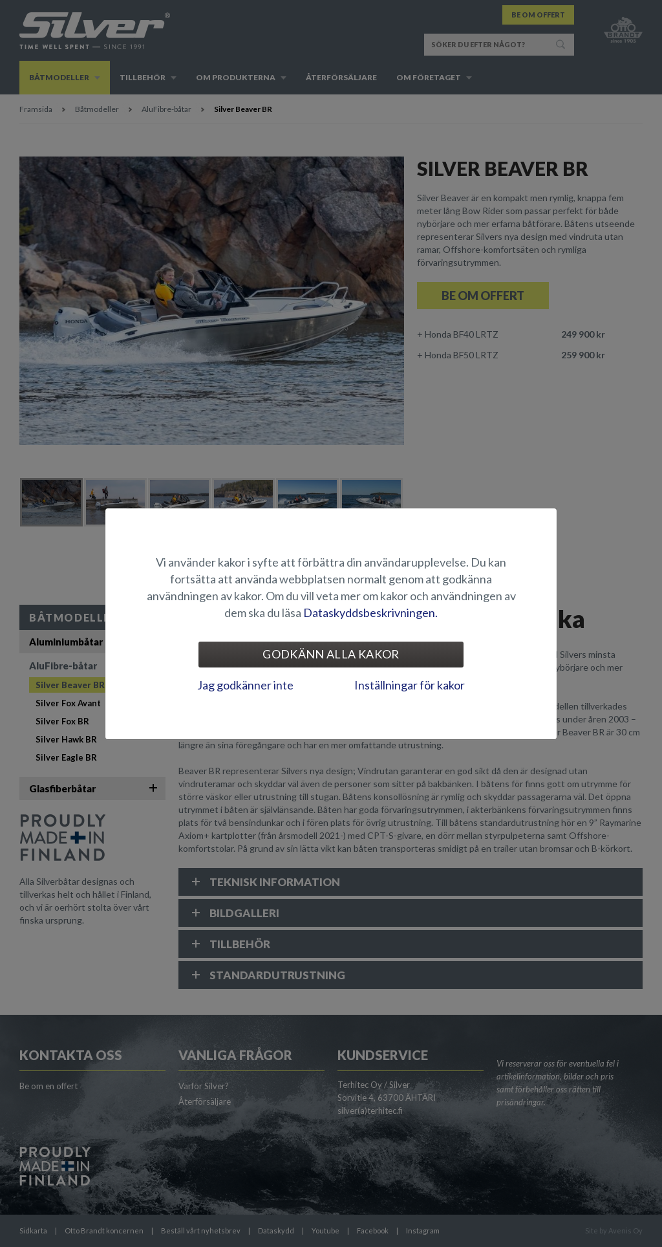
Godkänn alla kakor (330, 654)
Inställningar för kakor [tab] (409, 685)
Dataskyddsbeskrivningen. (370, 612)
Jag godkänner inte (245, 685)
